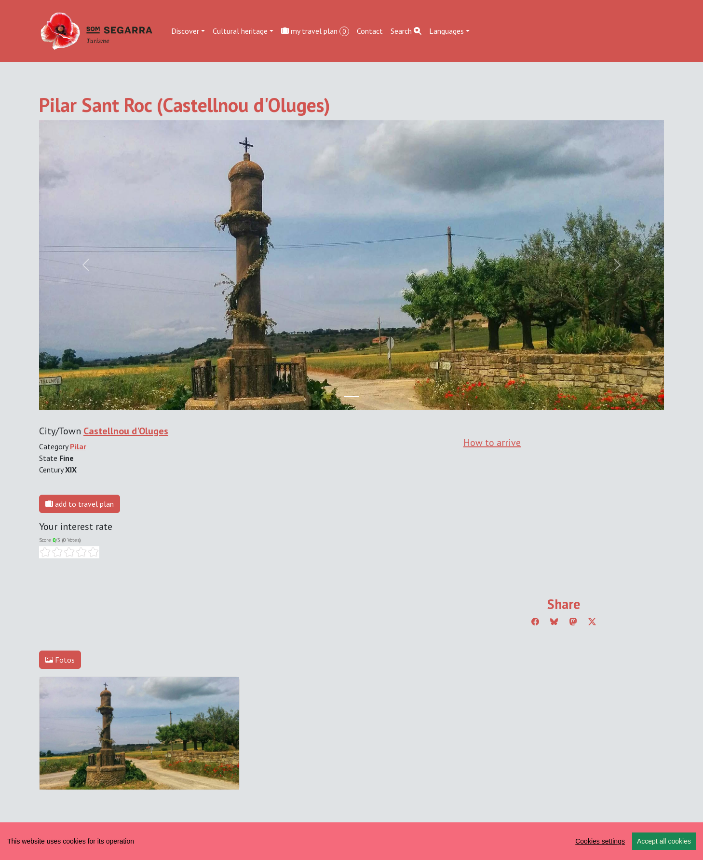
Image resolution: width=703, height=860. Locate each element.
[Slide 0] (351, 396)
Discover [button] (185, 31)
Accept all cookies (664, 841)
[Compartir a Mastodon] (573, 621)
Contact (370, 31)
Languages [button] (446, 31)
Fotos (60, 660)
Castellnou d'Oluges (125, 431)
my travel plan (315, 31)
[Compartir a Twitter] (592, 621)
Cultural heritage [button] (240, 31)
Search (406, 31)
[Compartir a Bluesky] (554, 621)
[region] (351, 841)
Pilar (78, 446)
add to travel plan (79, 504)
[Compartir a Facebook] (535, 621)
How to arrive (492, 442)
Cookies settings (600, 841)
